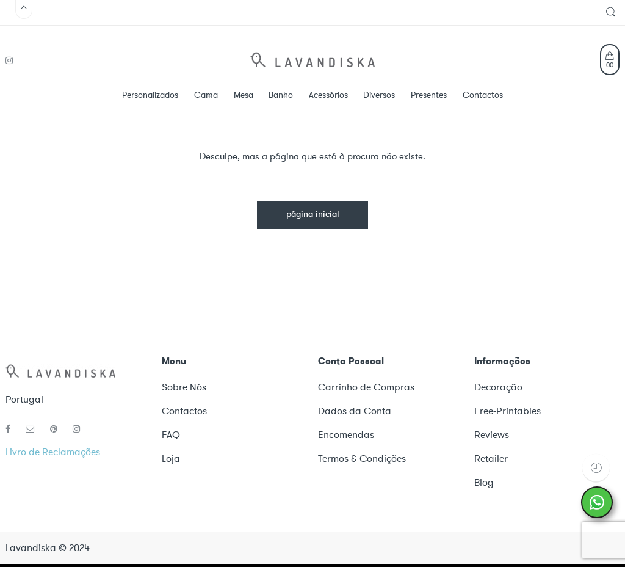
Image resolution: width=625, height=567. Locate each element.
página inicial (312, 215)
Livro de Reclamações (52, 452)
